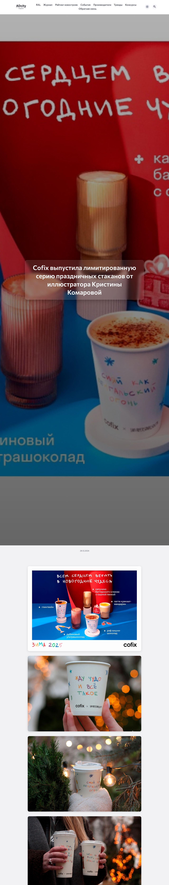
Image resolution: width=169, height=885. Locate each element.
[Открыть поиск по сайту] (154, 6)
